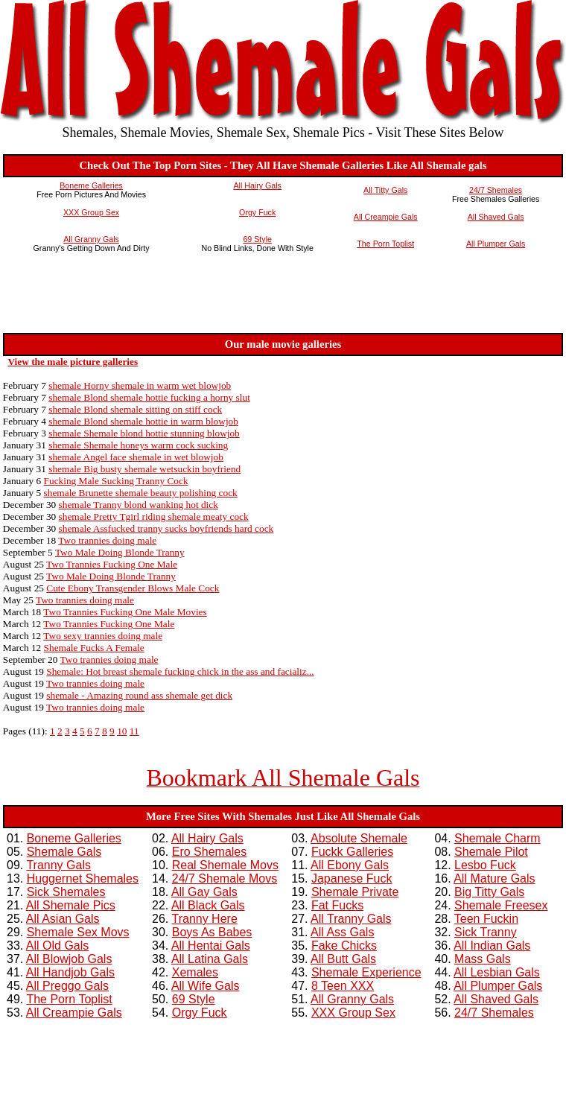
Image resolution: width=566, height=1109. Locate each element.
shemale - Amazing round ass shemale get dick (139, 695)
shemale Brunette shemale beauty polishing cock (141, 492)
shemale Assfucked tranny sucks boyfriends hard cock (166, 528)
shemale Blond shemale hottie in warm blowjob (143, 421)
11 (134, 731)
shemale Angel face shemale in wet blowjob (135, 457)
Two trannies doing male (107, 540)
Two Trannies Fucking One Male (111, 564)
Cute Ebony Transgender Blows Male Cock (132, 588)
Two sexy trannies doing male (102, 635)
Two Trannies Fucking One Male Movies (124, 611)
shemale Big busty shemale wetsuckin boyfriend (144, 468)
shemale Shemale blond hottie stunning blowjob (144, 433)
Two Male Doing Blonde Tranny (120, 552)
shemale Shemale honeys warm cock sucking (138, 445)
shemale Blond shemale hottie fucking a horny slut (149, 397)
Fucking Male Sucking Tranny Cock (116, 480)
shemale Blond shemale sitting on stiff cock (135, 409)
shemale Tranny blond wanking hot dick (138, 504)
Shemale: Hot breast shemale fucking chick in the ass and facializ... (180, 671)
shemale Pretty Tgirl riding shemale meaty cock (154, 516)
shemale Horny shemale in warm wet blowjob (139, 385)
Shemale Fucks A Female (94, 647)
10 (122, 731)
